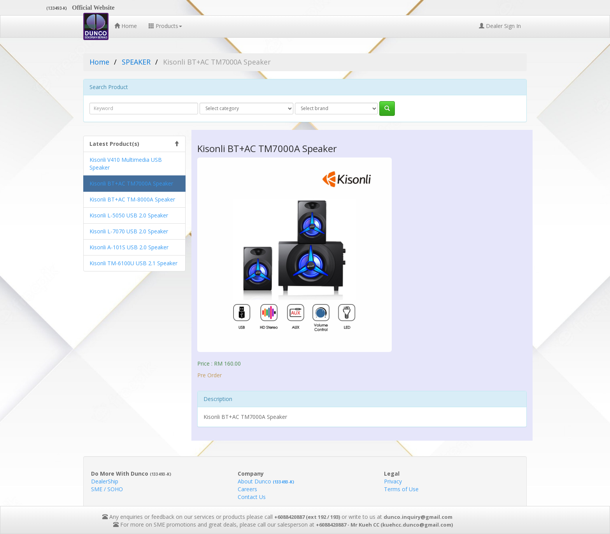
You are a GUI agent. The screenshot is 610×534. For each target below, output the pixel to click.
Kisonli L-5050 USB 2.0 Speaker (128, 215)
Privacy (393, 481)
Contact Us (252, 497)
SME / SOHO (107, 489)
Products (165, 26)
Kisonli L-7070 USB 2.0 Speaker (128, 231)
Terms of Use (401, 489)
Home (125, 26)
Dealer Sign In (500, 26)
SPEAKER (136, 62)
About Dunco (266, 481)
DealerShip (104, 481)
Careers (247, 489)
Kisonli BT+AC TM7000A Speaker (131, 183)
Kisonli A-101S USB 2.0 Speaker (128, 247)
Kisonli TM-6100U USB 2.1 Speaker (133, 263)
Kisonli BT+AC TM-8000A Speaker (132, 199)
